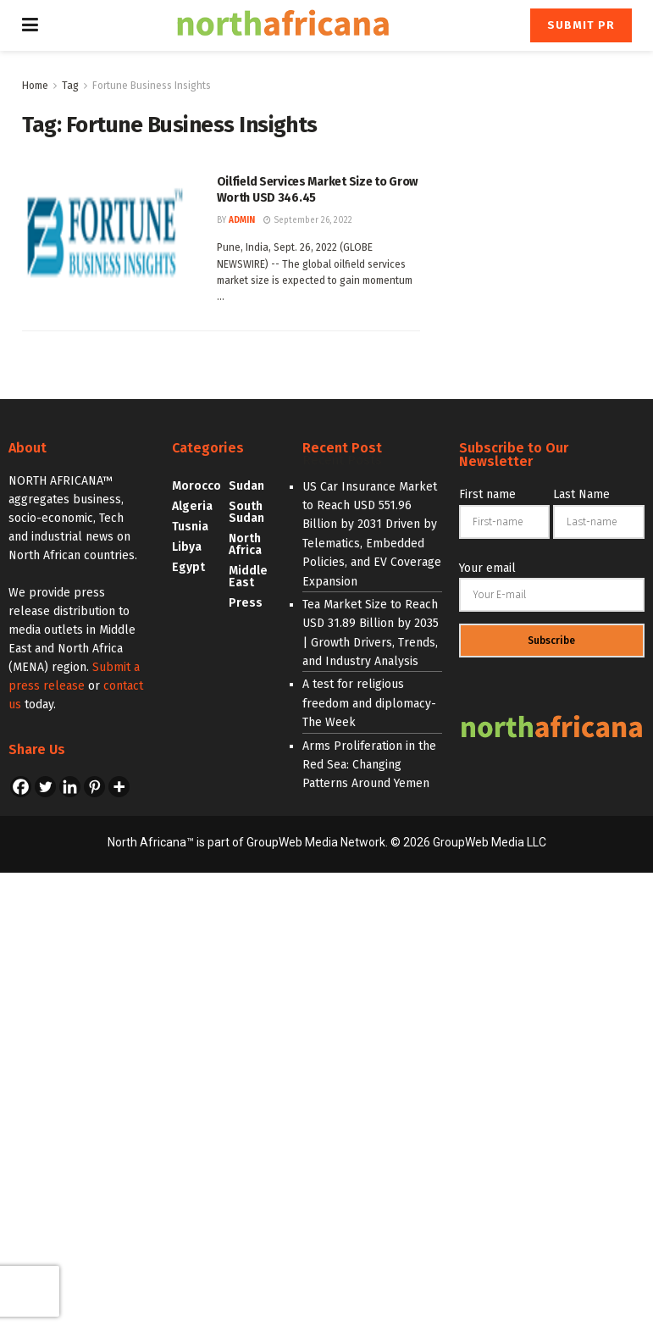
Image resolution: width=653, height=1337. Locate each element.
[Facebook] (20, 786)
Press (246, 603)
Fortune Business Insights (151, 86)
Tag (70, 86)
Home (35, 86)
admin (242, 220)
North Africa (245, 544)
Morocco (196, 486)
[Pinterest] (94, 786)
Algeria (192, 506)
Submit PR (581, 25)
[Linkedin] (69, 786)
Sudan (246, 486)
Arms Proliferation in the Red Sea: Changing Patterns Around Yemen (369, 765)
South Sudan (246, 512)
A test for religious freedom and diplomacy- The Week (369, 703)
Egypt (188, 567)
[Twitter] (45, 786)
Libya (187, 547)
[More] (119, 786)
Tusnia (190, 526)
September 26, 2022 (307, 220)
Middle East (248, 576)
